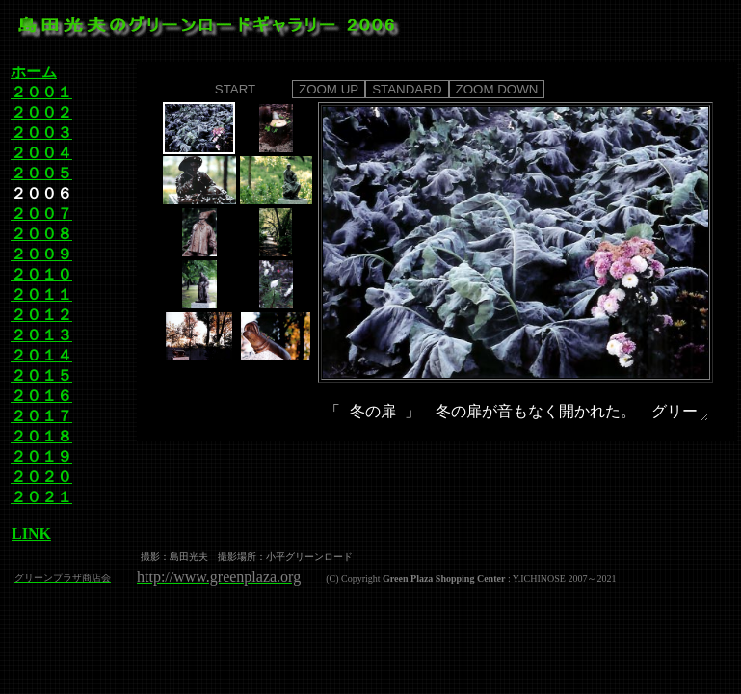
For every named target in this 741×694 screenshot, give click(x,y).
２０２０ (41, 476)
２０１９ (41, 456)
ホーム (34, 72)
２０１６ (41, 395)
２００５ (41, 173)
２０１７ (41, 416)
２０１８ (41, 436)
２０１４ (41, 355)
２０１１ (41, 294)
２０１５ (41, 375)
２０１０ (41, 274)
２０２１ (41, 497)
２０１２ (41, 315)
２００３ (41, 132)
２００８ (41, 234)
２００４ (41, 153)
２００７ (41, 213)
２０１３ (41, 335)
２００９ (41, 254)
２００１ (41, 92)
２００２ (41, 112)
